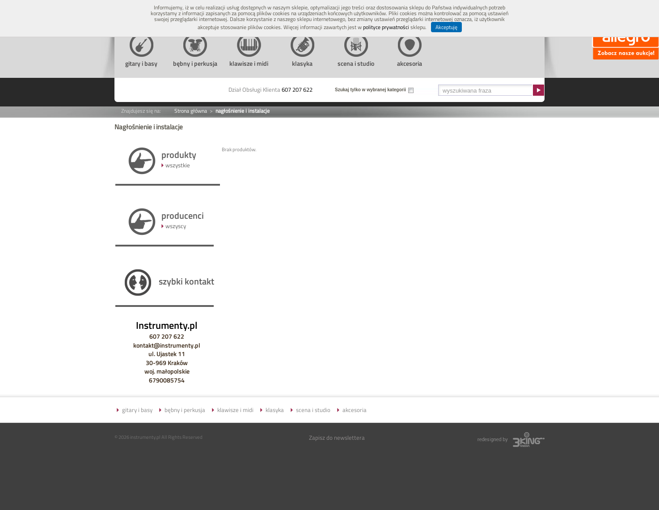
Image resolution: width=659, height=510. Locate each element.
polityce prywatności (386, 27)
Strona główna (190, 110)
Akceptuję (446, 27)
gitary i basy (137, 409)
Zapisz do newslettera (337, 437)
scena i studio (313, 409)
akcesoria (354, 409)
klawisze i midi (235, 409)
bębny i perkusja (185, 409)
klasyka (275, 409)
